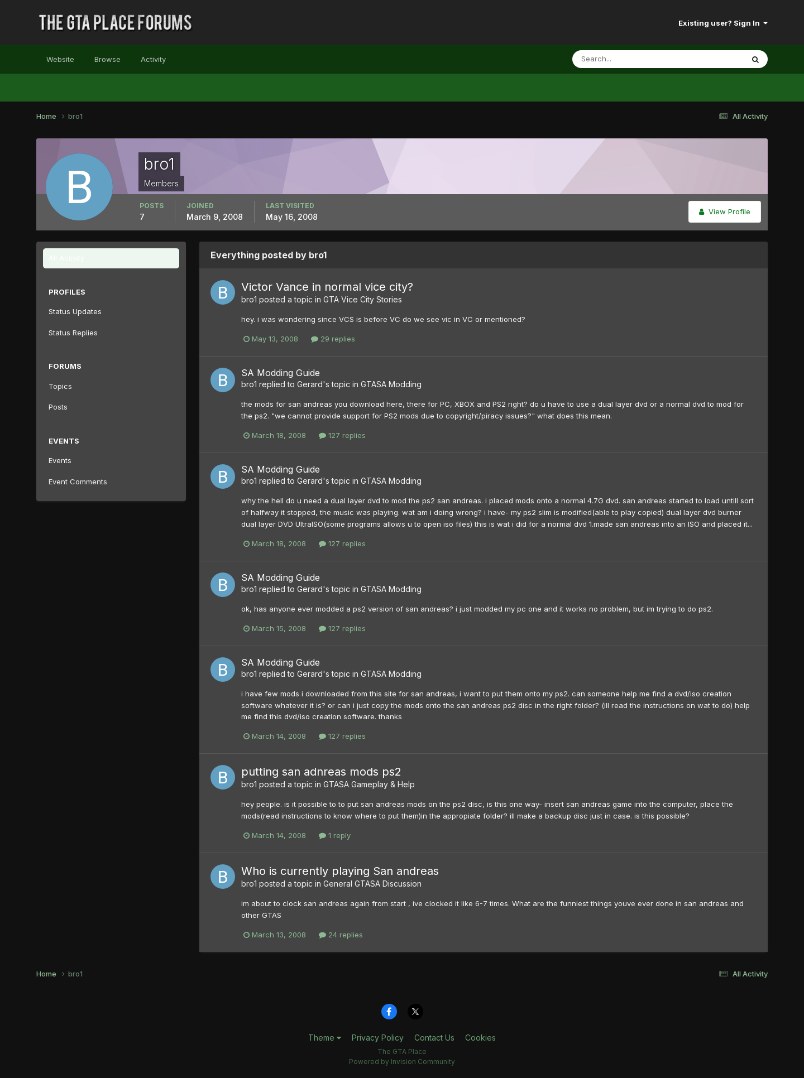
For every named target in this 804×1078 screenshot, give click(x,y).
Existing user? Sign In (723, 22)
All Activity (66, 257)
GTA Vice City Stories (362, 299)
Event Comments (78, 481)
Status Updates (75, 311)
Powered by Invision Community (402, 1061)
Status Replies (73, 332)
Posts (58, 406)
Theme (324, 1037)
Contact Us (434, 1037)
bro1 (249, 299)
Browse (107, 59)
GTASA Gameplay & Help (369, 784)
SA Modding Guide (280, 372)
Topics (60, 386)
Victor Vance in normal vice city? (327, 286)
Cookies (480, 1037)
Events (60, 460)
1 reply (335, 835)
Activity (153, 59)
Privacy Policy (378, 1037)
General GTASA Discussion (372, 883)
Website (60, 59)
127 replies (342, 435)
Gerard (310, 384)
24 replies (341, 934)
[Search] (621, 59)
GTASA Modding (391, 384)
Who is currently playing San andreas (340, 871)
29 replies (333, 338)
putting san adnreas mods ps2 (321, 771)
